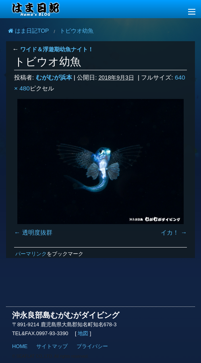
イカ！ (170, 232)
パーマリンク (31, 254)
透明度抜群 (37, 232)
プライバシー (92, 346)
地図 (83, 333)
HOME (19, 346)
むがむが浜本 (54, 77)
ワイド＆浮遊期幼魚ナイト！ (52, 49)
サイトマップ (52, 346)
